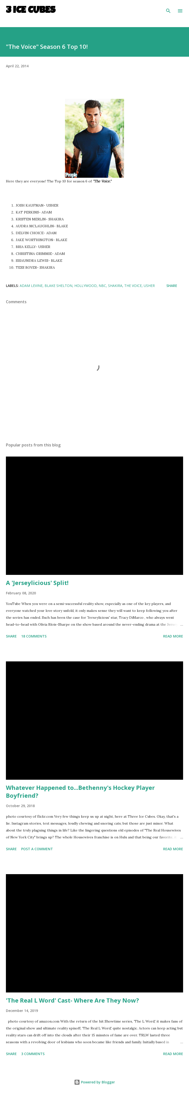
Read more (173, 636)
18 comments (34, 636)
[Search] (168, 9)
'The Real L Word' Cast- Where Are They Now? (72, 1000)
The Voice (133, 285)
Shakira (115, 285)
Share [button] (171, 285)
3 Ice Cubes (30, 11)
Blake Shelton (58, 285)
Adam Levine (31, 285)
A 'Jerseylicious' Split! (37, 583)
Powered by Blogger (94, 1082)
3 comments (33, 1053)
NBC (102, 285)
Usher (149, 285)
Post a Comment (37, 849)
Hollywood (85, 285)
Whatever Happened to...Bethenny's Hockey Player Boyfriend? (80, 791)
